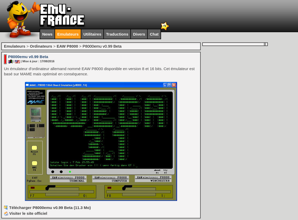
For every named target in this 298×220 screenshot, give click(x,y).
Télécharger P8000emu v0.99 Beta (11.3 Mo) (50, 207)
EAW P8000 (67, 46)
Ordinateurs (41, 46)
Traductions (117, 34)
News (47, 34)
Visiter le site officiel (25, 213)
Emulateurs (68, 34)
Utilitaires (92, 34)
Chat (154, 34)
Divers (139, 34)
